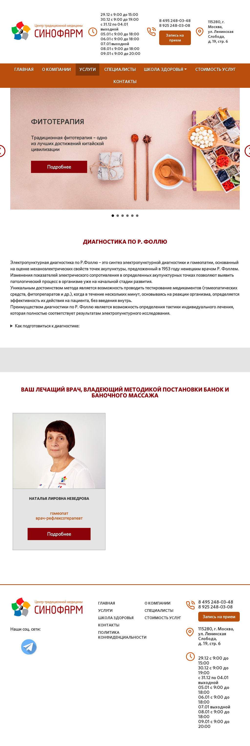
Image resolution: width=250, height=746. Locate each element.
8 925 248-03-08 (174, 25)
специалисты (120, 69)
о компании (56, 69)
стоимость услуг (215, 69)
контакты (125, 81)
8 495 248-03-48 (175, 20)
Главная (23, 69)
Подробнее (59, 167)
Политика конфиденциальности (122, 635)
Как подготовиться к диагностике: (47, 326)
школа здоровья (163, 69)
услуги (87, 69)
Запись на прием (175, 38)
